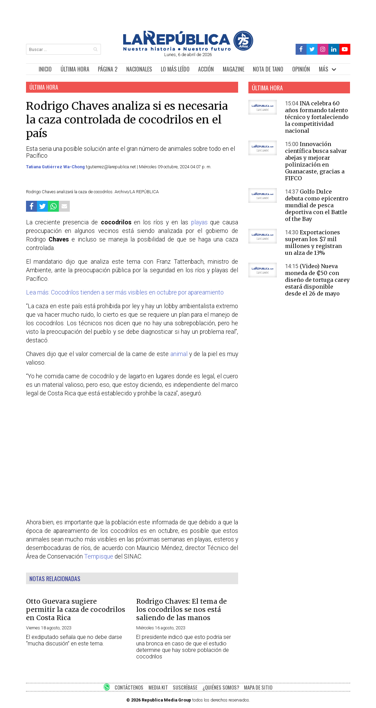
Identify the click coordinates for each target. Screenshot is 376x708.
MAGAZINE (233, 69)
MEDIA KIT (158, 687)
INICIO (45, 69)
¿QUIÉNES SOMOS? (221, 687)
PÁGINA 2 (107, 69)
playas (199, 222)
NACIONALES (139, 69)
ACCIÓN (206, 69)
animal (178, 354)
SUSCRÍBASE (185, 687)
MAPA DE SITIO (258, 687)
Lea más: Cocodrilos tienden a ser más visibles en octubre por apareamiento (125, 292)
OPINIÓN (301, 69)
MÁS (323, 69)
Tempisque (98, 556)
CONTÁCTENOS (129, 687)
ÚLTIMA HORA (75, 69)
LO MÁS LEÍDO (175, 69)
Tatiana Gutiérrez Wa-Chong (56, 166)
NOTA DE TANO (268, 69)
